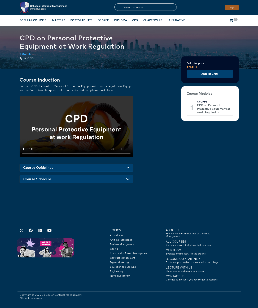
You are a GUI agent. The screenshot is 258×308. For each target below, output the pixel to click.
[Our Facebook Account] (31, 231)
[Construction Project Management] (130, 253)
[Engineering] (130, 271)
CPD (135, 20)
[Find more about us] (194, 233)
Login (232, 7)
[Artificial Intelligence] (130, 239)
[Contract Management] (130, 257)
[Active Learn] (130, 235)
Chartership (153, 20)
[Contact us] (194, 251)
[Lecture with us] (194, 268)
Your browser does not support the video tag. (76, 126)
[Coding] (130, 248)
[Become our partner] (194, 260)
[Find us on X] (21, 231)
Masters (58, 20)
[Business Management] (130, 244)
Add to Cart (209, 73)
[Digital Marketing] (130, 262)
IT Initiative (176, 20)
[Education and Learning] (130, 266)
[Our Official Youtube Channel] (49, 231)
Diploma (120, 20)
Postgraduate (81, 20)
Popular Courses (33, 20)
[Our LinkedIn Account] (40, 231)
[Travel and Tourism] (130, 275)
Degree (103, 20)
